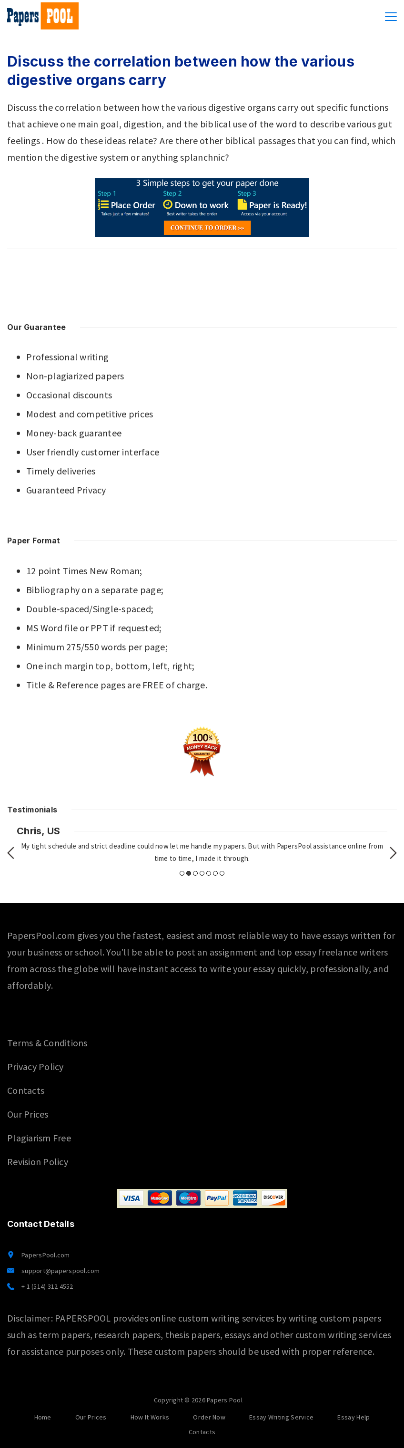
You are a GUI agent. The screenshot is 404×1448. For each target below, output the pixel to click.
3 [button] (195, 873)
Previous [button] (10, 853)
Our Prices (28, 1114)
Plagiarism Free (39, 1138)
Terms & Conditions (47, 1043)
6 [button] (215, 873)
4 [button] (202, 873)
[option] (202, 845)
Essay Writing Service (281, 1417)
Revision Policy (37, 1162)
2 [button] (188, 873)
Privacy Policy (35, 1066)
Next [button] (393, 853)
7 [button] (222, 873)
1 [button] (182, 873)
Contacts (25, 1090)
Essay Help (353, 1417)
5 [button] (208, 873)
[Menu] (391, 17)
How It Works (150, 1417)
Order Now (209, 1417)
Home (42, 1417)
